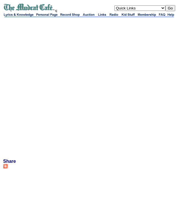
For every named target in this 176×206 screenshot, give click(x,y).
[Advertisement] (68, 87)
